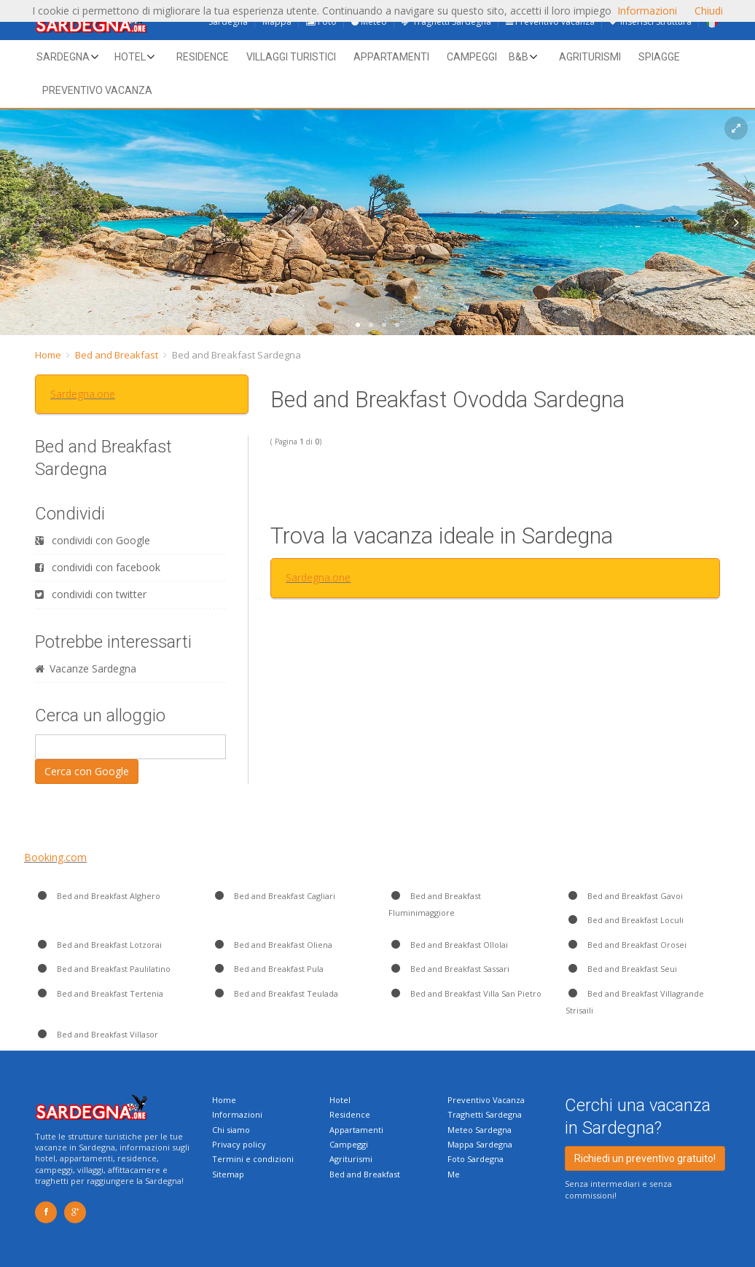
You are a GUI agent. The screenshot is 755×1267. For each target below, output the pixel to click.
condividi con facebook (97, 567)
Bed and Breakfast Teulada (275, 993)
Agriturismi (590, 57)
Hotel (130, 57)
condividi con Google (92, 540)
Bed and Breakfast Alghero (97, 895)
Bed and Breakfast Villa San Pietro (464, 993)
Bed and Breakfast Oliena (272, 944)
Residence (202, 57)
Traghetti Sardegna (484, 1114)
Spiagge (659, 57)
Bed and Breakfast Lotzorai (98, 944)
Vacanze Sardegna (85, 668)
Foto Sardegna (475, 1158)
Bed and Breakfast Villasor (96, 1034)
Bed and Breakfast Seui (621, 968)
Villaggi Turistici (291, 57)
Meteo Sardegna (479, 1129)
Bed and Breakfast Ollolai (448, 944)
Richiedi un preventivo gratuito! (645, 1158)
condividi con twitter (90, 594)
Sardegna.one (82, 394)
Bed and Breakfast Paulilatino (103, 968)
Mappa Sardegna (479, 1144)
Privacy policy (239, 1144)
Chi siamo (231, 1129)
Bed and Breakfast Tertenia (99, 993)
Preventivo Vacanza (486, 1099)
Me (453, 1174)
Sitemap (228, 1174)
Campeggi (472, 57)
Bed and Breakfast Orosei (626, 944)
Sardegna (63, 57)
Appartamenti (391, 57)
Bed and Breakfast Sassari (448, 968)
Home (48, 354)
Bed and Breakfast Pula (268, 968)
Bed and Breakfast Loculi (625, 919)
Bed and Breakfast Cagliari (273, 895)
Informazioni (237, 1114)
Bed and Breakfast (116, 354)
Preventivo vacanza (97, 90)
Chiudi (709, 10)
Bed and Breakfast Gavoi (624, 895)
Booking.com (55, 857)
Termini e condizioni (253, 1158)
